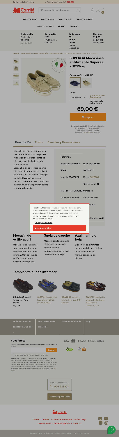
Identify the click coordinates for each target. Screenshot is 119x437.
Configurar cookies (43, 222)
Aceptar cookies (43, 228)
